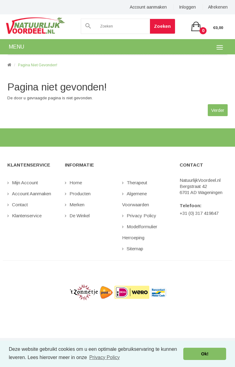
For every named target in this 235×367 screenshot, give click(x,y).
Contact (20, 204)
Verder (217, 110)
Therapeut (137, 182)
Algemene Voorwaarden (135, 199)
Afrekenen (218, 7)
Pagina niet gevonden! (37, 65)
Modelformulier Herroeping (139, 232)
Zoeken (160, 26)
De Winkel (79, 215)
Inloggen (187, 7)
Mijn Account (25, 182)
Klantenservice (27, 215)
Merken (76, 204)
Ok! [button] (204, 353)
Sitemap (135, 248)
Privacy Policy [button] (104, 357)
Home (75, 182)
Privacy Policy (141, 215)
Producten (80, 193)
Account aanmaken (148, 7)
